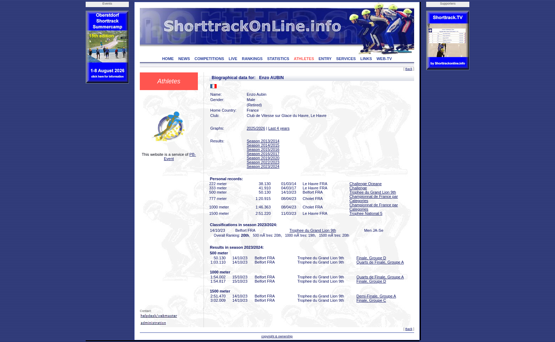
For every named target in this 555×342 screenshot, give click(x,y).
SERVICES (346, 59)
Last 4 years (279, 128)
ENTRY (325, 59)
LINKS (366, 59)
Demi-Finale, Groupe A (376, 296)
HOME (168, 59)
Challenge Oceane (365, 184)
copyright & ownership (277, 336)
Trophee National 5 (365, 213)
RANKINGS (252, 59)
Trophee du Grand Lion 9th (372, 192)
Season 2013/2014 (263, 141)
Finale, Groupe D (371, 258)
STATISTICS (278, 59)
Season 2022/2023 (263, 162)
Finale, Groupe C (371, 300)
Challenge (358, 188)
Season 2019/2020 (263, 158)
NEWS (184, 59)
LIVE (233, 59)
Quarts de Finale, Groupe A (380, 262)
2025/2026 (256, 128)
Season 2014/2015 (263, 145)
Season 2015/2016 (263, 149)
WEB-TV (384, 59)
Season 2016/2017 (263, 154)
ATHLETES (304, 59)
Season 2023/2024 (263, 166)
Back (408, 69)
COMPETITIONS (209, 59)
